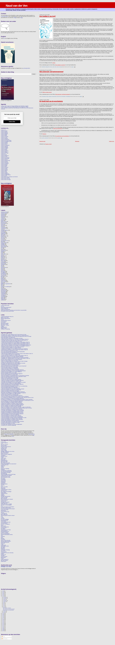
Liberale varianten (4, 556)
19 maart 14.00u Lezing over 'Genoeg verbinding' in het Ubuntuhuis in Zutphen (14, 106)
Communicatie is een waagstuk (6, 475)
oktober (4, 599)
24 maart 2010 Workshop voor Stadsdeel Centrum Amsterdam (11, 418)
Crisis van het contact (4, 509)
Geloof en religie (4, 450)
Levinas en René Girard (5, 305)
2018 (3, 617)
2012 (3, 624)
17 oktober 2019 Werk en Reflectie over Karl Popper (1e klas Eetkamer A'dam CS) (15, 342)
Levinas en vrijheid (4, 172)
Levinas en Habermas (4, 150)
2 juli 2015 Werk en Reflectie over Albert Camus (9, 374)
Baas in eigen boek (4, 514)
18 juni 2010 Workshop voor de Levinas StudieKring (10, 414)
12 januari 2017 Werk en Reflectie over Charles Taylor (10, 362)
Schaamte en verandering (5, 286)
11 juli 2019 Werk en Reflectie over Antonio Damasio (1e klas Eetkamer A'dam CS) (15, 343)
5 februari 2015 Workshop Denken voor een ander (9, 378)
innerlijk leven (3, 250)
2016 (3, 619)
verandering (3, 293)
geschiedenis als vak (4, 240)
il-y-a (2, 248)
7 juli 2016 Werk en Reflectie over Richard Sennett (10, 365)
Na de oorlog (3, 480)
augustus (4, 601)
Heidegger (3, 243)
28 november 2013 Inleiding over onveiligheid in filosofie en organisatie (13, 392)
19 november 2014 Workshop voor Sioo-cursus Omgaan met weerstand (13, 382)
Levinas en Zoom (4, 175)
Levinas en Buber (4, 134)
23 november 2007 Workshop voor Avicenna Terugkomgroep (11, 424)
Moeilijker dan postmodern (5, 496)
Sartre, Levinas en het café (5, 540)
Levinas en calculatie (4, 136)
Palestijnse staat (3, 448)
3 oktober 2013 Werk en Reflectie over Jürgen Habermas (10, 393)
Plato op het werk (4, 461)
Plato (2, 277)
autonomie (3, 219)
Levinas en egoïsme (4, 146)
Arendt (2, 217)
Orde (2, 535)
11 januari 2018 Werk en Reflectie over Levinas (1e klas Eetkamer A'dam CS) (14, 355)
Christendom (44, 96)
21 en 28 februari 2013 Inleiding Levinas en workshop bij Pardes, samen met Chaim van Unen (17, 397)
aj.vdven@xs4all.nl (4, 16)
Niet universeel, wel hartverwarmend (51, 71)
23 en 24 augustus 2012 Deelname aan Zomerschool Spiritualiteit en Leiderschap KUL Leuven (17, 400)
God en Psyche (3, 521)
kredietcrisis (3, 257)
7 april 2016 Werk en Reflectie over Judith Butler (9, 367)
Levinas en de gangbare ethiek (6, 141)
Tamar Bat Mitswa (4, 523)
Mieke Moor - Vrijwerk (5, 325)
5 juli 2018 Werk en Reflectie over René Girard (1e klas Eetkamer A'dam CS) (14, 349)
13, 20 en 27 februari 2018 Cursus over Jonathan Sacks (10, 354)
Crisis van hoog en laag (5, 511)
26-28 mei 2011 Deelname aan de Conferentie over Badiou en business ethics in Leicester (16, 408)
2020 (3, 614)
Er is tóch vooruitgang (5, 519)
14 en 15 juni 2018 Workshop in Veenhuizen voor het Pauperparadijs (13, 351)
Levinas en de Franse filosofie (6, 140)
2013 (3, 623)
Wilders (2, 298)
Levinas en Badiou (4, 131)
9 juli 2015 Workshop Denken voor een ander (9, 372)
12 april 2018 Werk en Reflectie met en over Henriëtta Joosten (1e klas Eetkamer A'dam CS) (17, 353)
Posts (3, 636)
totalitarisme (3, 289)
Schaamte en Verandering (5, 329)
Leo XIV (2, 306)
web (14, 17)
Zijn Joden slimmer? (4, 444)
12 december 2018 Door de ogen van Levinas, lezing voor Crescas (12, 346)
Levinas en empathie (4, 147)
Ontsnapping (3, 479)
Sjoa (1, 287)
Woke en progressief (4, 308)
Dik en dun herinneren (5, 452)
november (5, 598)
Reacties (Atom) (48, 144)
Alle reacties (4, 638)
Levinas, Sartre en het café (5, 178)
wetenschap (3, 297)
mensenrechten (54, 96)
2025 (3, 592)
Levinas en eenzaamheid (5, 145)
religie (2, 282)
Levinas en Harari (4, 151)
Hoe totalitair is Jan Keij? (47, 16)
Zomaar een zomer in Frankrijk (6, 504)
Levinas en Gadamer (4, 148)
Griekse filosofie (4, 242)
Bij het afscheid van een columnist (7, 499)
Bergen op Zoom (4, 221)
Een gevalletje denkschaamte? (6, 307)
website (53, 62)
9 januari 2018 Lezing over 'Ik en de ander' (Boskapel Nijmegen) (12, 356)
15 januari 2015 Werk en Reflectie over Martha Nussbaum (11, 379)
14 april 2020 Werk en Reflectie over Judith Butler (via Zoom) (11, 338)
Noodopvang (3, 482)
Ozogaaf (2, 326)
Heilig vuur (3, 465)
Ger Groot (2, 239)
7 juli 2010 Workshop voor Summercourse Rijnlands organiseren (12, 413)
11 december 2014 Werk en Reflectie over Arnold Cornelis (11, 381)
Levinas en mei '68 (4, 159)
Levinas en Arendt (4, 130)
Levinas (51, 66)
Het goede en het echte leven (6, 446)
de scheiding (3, 232)
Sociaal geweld (3, 527)
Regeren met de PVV (4, 453)
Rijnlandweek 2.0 (4, 327)
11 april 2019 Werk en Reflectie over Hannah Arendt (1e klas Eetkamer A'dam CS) (15, 344)
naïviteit (2, 270)
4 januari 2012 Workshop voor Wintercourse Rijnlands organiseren (12, 404)
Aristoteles (3, 218)
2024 (3, 593)
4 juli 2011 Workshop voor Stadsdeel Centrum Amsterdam (11, 406)
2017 (3, 618)
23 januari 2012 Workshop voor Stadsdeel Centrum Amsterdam (12, 403)
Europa (47, 96)
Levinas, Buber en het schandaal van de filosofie (9, 176)
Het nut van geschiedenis (5, 533)
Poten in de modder (4, 486)
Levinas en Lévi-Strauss (5, 157)
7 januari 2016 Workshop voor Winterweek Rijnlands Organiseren (12, 369)
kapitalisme (3, 256)
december (5, 597)
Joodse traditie (3, 254)
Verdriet (2, 457)
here (4, 38)
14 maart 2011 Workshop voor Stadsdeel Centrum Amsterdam (11, 409)
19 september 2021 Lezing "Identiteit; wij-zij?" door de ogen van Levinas (13, 334)
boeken (2, 224)
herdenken (3, 244)
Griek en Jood (3, 441)
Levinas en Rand (4, 166)
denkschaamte (3, 234)
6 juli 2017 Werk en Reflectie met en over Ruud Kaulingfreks (11, 359)
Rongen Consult (4, 328)
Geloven (2, 467)
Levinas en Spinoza (4, 170)
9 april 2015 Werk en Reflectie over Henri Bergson (9, 377)
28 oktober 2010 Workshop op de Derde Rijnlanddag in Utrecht (12, 411)
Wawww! (2, 512)
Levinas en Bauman (4, 132)
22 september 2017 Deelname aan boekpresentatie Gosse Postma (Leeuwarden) (14, 357)
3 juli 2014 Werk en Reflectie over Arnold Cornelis (10, 385)
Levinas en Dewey (4, 144)
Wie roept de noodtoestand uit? (6, 471)
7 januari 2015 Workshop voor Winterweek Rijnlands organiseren (12, 380)
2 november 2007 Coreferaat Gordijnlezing (8, 425)
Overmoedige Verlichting (5, 549)
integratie (50, 96)
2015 (3, 620)
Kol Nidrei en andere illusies (6, 507)
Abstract (2, 466)
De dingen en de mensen (5, 502)
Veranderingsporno (4, 530)
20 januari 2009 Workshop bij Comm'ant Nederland (10, 420)
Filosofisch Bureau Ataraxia (6, 320)
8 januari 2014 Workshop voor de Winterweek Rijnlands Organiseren (13, 391)
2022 (3, 596)
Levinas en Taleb (4, 171)
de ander (2, 231)
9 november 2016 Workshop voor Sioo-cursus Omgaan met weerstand (13, 363)
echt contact (3, 237)
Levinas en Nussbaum (5, 163)
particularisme (3, 276)
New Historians (3, 274)
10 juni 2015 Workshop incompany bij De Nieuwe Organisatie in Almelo (13, 376)
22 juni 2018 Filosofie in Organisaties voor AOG (9, 350)
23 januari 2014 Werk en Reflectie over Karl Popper (10, 390)
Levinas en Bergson (4, 133)
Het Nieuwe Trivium (4, 324)
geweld (2, 241)
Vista (2, 485)
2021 (3, 613)
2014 (3, 622)
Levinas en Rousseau (4, 167)
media (2, 266)
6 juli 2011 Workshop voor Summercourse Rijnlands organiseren (12, 405)
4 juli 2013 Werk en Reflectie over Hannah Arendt (9, 394)
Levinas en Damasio (4, 138)
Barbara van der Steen (5, 317)
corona (2, 229)
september (5, 600)
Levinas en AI (3, 129)
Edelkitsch (3, 495)
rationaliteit (3, 279)
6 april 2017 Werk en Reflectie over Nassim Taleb (9, 360)
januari (4, 612)
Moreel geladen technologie (6, 472)
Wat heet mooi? (3, 501)
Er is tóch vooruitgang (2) (5, 524)
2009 (3, 628)
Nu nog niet (3, 539)
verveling (2, 295)
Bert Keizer (3, 222)
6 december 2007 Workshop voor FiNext (8, 423)
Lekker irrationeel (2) (4, 559)
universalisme (63, 96)
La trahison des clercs (4, 464)
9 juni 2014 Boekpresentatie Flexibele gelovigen (9, 387)
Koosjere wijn (3, 554)
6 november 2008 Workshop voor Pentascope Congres (10, 422)
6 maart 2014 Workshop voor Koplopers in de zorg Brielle (11, 389)
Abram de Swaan (4, 213)
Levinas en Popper (4, 165)
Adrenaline (3, 536)
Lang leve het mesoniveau (5, 309)
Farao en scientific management (6, 454)
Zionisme (2, 494)
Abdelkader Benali (4, 212)
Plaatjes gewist (3, 561)
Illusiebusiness (3, 510)
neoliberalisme (3, 273)
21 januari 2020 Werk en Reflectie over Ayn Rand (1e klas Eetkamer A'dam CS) (14, 339)
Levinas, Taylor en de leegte (6, 179)
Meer (13, 436)
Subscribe (12, 121)
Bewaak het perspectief (5, 531)
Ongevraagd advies (4, 503)
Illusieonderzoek (31, 434)
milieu (2, 268)
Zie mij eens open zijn (5, 526)
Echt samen (3, 478)
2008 (3, 629)
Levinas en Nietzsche (4, 162)
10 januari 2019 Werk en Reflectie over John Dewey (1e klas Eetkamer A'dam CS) (15, 345)
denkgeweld (47, 66)
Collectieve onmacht (4, 532)
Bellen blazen (3, 557)
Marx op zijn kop (4, 498)
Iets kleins (2, 518)
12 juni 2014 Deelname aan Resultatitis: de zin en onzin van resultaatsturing (14, 386)
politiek (2, 278)
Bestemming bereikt (4, 520)
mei (4, 604)
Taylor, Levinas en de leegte (6, 529)
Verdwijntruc (3, 455)
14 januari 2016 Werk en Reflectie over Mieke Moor (10, 368)
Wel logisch (3, 547)
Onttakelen (3, 548)
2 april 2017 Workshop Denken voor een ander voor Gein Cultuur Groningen (14, 361)
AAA (2, 443)
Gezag (2, 544)
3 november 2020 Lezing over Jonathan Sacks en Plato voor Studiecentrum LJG (15, 335)
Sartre (2, 285)
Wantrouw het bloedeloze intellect (7, 534)
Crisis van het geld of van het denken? (7, 506)
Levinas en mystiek (4, 161)
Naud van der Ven (16, 5)
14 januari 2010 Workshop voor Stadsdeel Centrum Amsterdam (12, 419)
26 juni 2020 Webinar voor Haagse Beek (8, 337)
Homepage (77, 141)
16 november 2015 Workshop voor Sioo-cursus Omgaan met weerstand (13, 370)
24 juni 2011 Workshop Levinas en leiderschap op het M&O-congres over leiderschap (16, 407)
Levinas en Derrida (4, 143)
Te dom (2, 517)
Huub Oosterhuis (4, 246)
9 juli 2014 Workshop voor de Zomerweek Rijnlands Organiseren (12, 384)
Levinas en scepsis (4, 168)
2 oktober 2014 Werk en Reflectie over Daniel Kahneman (11, 383)
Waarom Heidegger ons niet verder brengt (8, 474)
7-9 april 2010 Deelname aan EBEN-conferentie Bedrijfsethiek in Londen (13, 417)
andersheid (43, 66)
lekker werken (3, 260)
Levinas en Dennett (4, 142)
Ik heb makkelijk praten (5, 542)
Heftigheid (3, 469)
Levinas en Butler (4, 135)
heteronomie (3, 245)
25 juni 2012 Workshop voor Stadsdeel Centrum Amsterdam (11, 402)
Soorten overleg (3, 445)
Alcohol (2, 558)
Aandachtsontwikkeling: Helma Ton (7, 316)
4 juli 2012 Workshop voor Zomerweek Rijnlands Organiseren (11, 401)
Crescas (2, 319)
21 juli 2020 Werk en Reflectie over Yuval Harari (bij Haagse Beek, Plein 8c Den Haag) (16, 336)
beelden (2, 220)
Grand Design (3, 545)
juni (4, 603)
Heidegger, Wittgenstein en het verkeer (7, 451)
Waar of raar (3, 487)
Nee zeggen (3, 272)
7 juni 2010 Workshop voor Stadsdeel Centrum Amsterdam (11, 415)
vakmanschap (3, 292)
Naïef (2, 537)
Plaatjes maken (3, 492)
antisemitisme (3, 216)
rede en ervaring (59, 66)
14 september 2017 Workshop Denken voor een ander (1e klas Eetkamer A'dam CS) (15, 358)
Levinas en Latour (4, 156)
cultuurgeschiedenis (4, 230)
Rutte (2, 284)
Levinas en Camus (4, 137)
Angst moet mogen (4, 497)
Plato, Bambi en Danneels (5, 462)
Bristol (2, 525)
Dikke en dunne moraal (47, 92)
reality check (54, 66)
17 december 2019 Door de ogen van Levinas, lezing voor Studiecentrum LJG (14, 340)
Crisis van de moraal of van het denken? (8, 508)
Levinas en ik (3, 153)
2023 (3, 594)
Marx (2, 265)
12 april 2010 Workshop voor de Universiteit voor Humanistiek (12, 416)
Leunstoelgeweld (4, 513)
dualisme (2, 236)
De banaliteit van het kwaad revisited (7, 311)
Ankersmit (3, 215)
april (4, 605)
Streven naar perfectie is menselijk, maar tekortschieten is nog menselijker (14, 310)
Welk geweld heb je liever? (5, 476)
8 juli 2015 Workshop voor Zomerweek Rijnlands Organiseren (11, 373)
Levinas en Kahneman (5, 155)
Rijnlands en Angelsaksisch (5, 283)
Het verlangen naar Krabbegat (6, 491)
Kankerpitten (3, 488)
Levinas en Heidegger (5, 152)
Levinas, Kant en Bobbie (5, 177)
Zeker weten (3, 459)
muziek (2, 269)
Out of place (3, 550)
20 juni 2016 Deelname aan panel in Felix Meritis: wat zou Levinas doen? (13, 366)
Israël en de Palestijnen (57, 128)
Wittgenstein (3, 299)
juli (4, 602)
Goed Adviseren (4, 321)
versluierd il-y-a (3, 294)
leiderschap (3, 259)
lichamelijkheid (3, 262)
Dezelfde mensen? (4, 456)
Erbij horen (3, 543)
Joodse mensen (3, 449)
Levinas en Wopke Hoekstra (6, 174)
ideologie (2, 247)
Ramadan (2, 538)
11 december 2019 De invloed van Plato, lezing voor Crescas (11, 341)
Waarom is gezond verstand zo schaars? (8, 515)
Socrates (2, 288)
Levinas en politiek (4, 164)
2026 (3, 591)
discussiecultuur (4, 235)
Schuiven (44, 133)
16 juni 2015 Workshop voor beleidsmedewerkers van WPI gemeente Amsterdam (15, 375)
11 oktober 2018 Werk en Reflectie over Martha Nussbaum (11, 347)
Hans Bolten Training (4, 323)
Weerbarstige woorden (5, 546)
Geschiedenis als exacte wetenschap (7, 552)
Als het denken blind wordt (5, 522)
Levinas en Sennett (4, 169)
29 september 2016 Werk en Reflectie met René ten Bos (10, 364)
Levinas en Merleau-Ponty (5, 160)
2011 (3, 625)
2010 (3, 627)
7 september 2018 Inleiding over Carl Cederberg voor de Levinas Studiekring (14, 348)
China (2, 226)
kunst (2, 258)
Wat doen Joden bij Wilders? (6, 541)
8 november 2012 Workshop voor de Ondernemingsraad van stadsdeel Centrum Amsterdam (16, 399)
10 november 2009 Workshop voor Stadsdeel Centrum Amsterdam (12, 421)
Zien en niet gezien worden (5, 477)
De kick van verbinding (5, 468)
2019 (3, 615)
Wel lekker (3, 555)
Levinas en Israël (4, 154)
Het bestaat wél (3, 490)
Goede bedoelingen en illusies (6, 489)
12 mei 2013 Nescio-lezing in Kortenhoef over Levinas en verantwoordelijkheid (15, 396)
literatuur (2, 263)
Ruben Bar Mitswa (4, 483)
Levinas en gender (4, 149)
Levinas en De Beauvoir (5, 139)
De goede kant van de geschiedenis (51, 101)
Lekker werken (3, 458)
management (3, 264)
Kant (2, 255)
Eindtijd (2, 553)
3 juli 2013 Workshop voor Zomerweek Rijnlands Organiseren (11, 395)
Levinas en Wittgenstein (5, 173)
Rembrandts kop (4, 460)
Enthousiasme (3, 481)
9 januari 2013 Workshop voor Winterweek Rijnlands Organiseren (12, 398)
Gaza (2, 516)
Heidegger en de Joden (6, 566)
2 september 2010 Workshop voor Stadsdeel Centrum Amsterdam (12, 412)
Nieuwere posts (42, 141)
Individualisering (4, 473)
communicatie (3, 228)
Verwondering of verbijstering (6, 470)
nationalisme (3, 271)
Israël (2, 253)
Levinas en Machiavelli (5, 158)
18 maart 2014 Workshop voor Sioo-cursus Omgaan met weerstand (12, 388)
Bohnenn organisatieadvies (5, 318)
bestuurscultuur (3, 223)
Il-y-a (2, 505)
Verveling (2, 484)
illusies (2, 249)
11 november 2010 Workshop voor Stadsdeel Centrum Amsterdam (12, 410)
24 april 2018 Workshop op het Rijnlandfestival (9, 352)
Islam (2, 252)
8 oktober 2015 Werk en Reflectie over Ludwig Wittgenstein (11, 371)
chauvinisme (3, 225)
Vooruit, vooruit (3, 551)
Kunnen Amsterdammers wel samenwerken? (8, 463)
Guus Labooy (3, 322)
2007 (3, 630)
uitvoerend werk (4, 290)
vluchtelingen (68, 96)
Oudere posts (111, 141)
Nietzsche (2, 275)
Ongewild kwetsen (4, 493)
